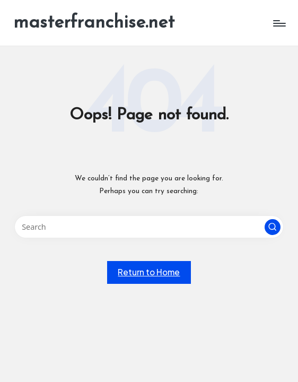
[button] (273, 227)
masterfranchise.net (93, 23)
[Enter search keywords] (149, 226)
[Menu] (278, 23)
